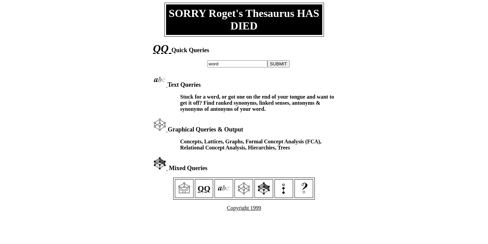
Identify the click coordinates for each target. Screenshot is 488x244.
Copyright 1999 (244, 208)
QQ (162, 48)
